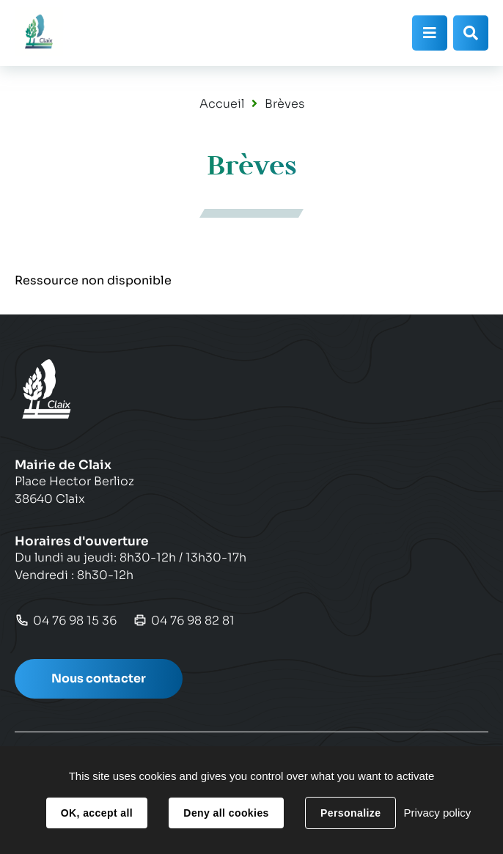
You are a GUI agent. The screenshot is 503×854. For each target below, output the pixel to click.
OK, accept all (97, 813)
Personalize (350, 813)
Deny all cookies (225, 813)
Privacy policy (437, 812)
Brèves (284, 103)
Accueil (221, 103)
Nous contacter (98, 678)
